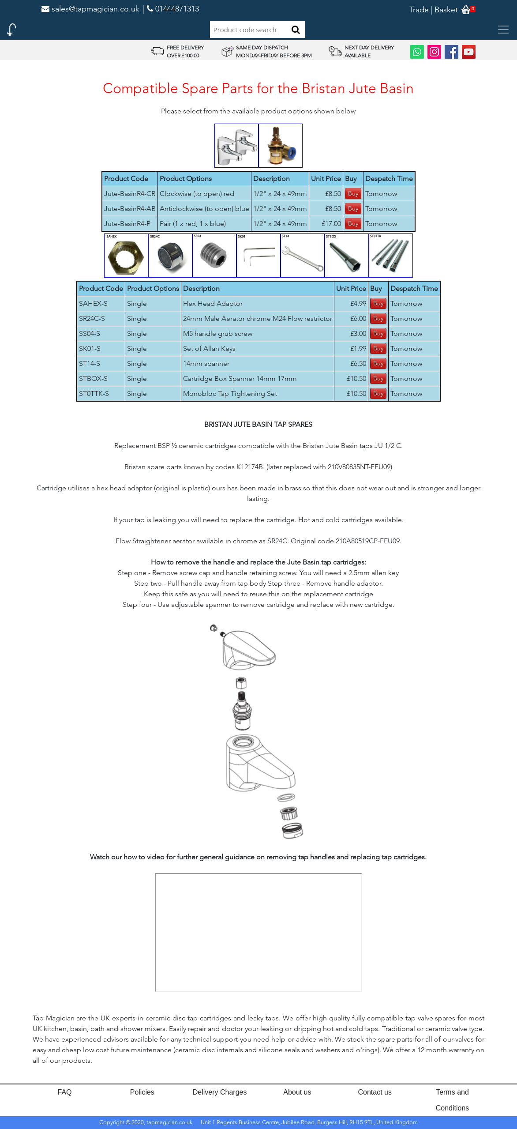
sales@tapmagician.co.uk (90, 9)
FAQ (64, 1092)
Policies (142, 1092)
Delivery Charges (220, 1092)
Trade (419, 10)
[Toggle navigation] (503, 29)
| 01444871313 (171, 9)
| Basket (444, 10)
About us (297, 1092)
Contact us (374, 1092)
